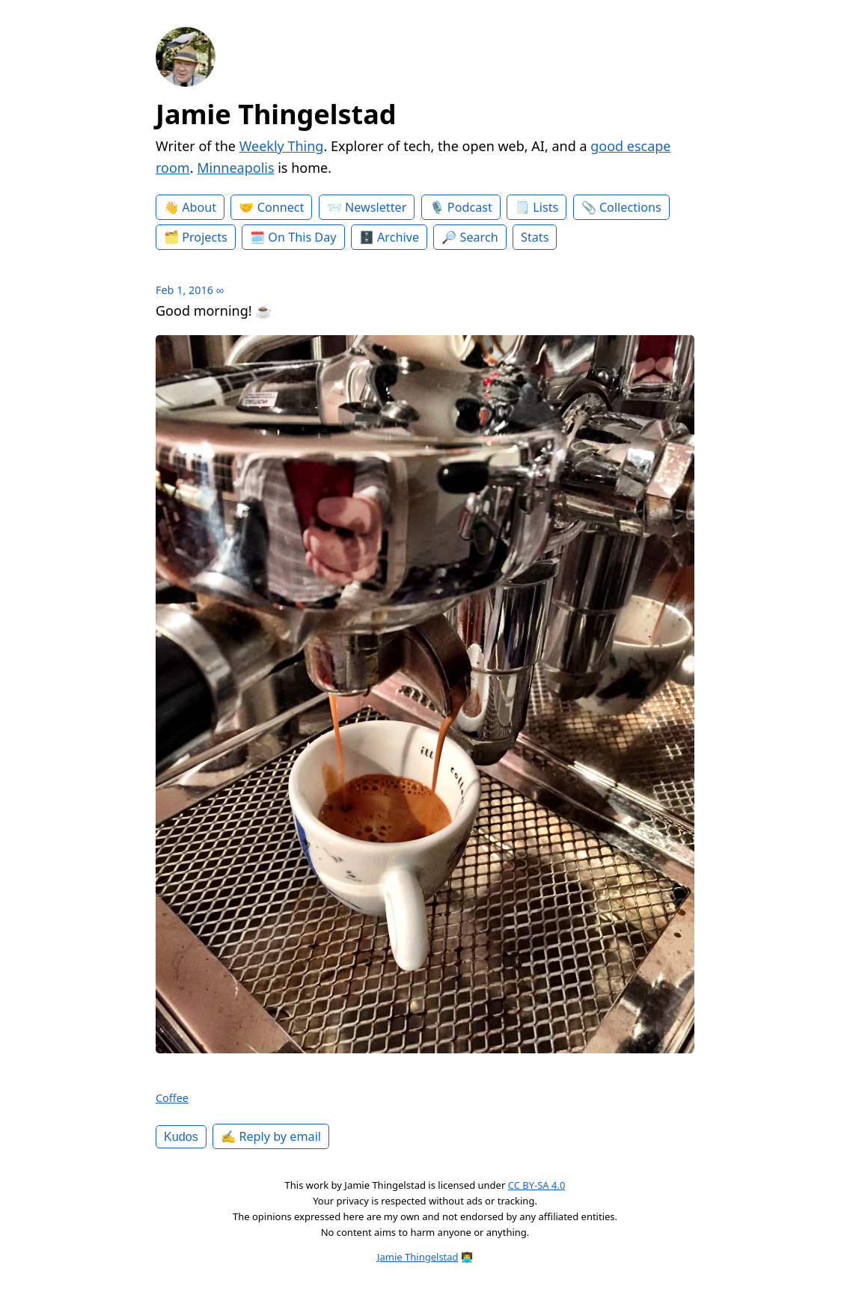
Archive (398, 237)
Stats (534, 237)
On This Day (302, 237)
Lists (545, 207)
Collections (630, 207)
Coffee (172, 1098)
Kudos (181, 1136)
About (199, 207)
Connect (281, 207)
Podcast (469, 207)
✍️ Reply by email (271, 1136)
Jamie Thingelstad (276, 114)
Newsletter (375, 207)
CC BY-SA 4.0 (537, 1185)
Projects (204, 237)
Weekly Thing (281, 146)
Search (479, 237)
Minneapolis (235, 168)
